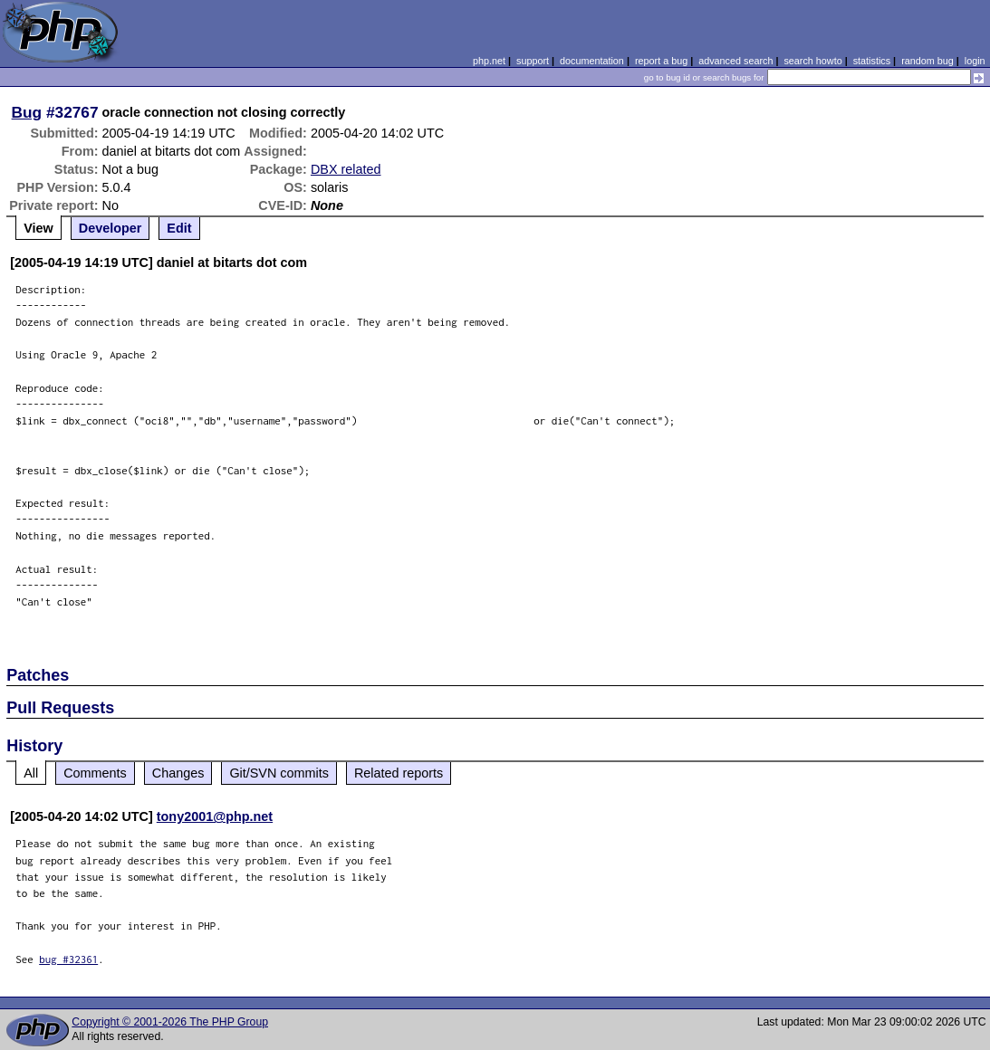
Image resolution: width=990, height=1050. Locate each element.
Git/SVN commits (279, 773)
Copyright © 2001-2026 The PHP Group (170, 1022)
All (31, 773)
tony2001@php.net (215, 816)
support (532, 60)
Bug (27, 112)
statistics (871, 60)
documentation (592, 60)
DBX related (346, 169)
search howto (812, 60)
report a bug (661, 60)
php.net (489, 60)
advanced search (735, 60)
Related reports (398, 773)
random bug (927, 60)
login (975, 60)
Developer (110, 228)
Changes (178, 773)
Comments (95, 773)
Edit (179, 228)
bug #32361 (68, 959)
